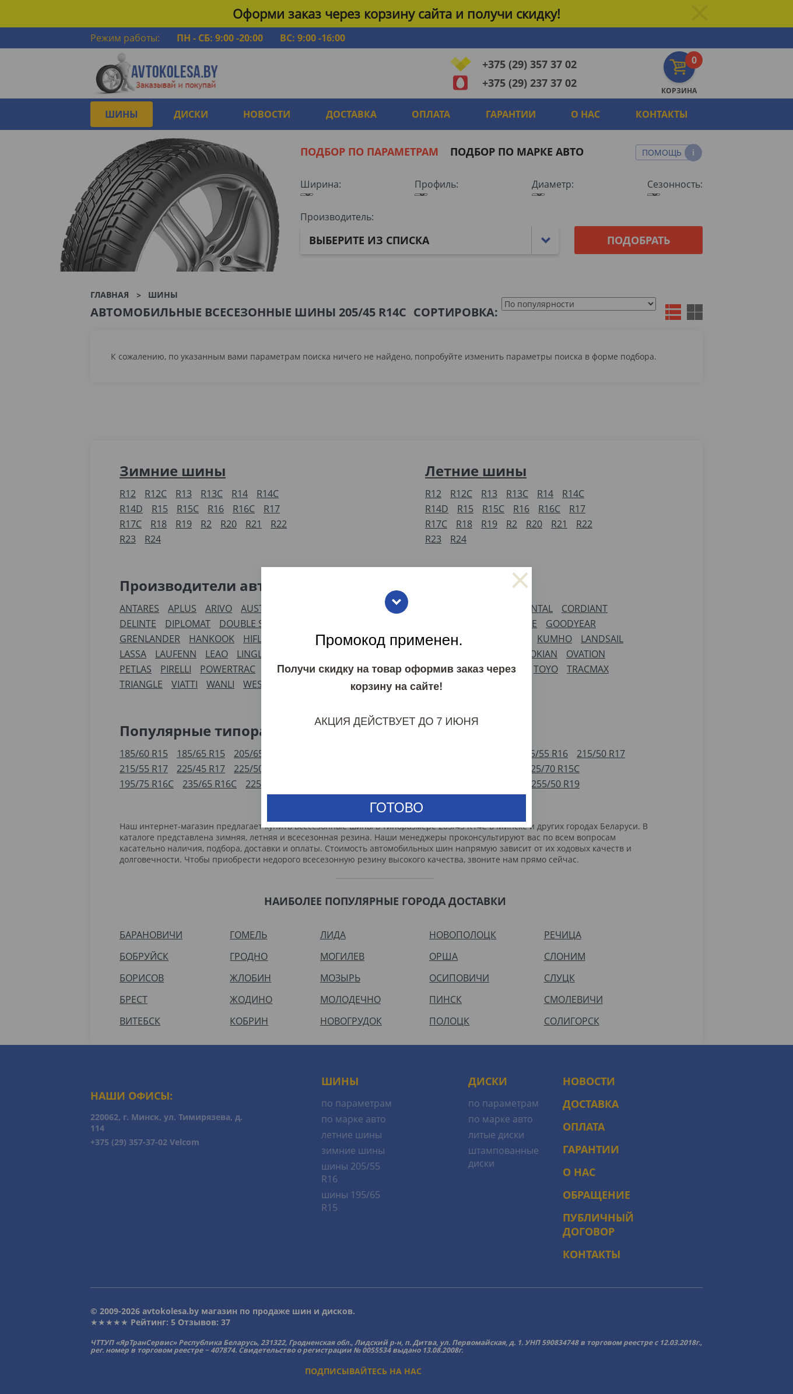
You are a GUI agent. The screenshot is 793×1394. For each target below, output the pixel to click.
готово (396, 807)
